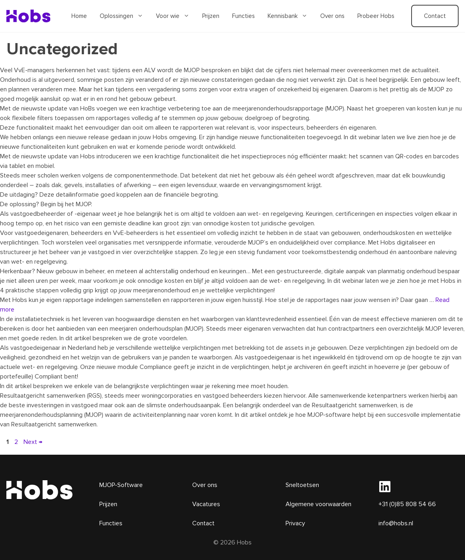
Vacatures (206, 504)
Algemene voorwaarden (318, 504)
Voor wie (176, 16)
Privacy (295, 523)
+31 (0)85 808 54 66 (407, 504)
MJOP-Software (121, 485)
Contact (435, 16)
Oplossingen (125, 16)
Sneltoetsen (302, 485)
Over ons (332, 16)
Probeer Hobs (375, 16)
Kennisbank (291, 16)
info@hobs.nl (395, 523)
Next (33, 442)
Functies (243, 16)
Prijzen (210, 16)
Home (79, 16)
